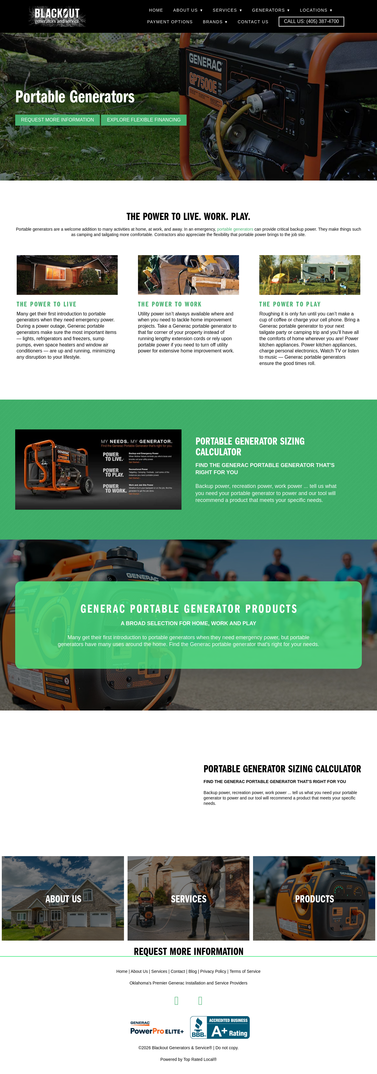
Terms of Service (244, 971)
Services (227, 10)
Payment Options (170, 21)
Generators (271, 10)
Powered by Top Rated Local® (188, 1059)
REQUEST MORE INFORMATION (57, 119)
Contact (178, 971)
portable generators (235, 229)
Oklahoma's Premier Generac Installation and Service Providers (189, 983)
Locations (316, 10)
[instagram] (200, 1001)
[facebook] (176, 1001)
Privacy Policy (213, 971)
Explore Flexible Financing (144, 119)
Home (156, 10)
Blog (192, 971)
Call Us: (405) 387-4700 (311, 21)
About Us (188, 10)
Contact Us (253, 21)
